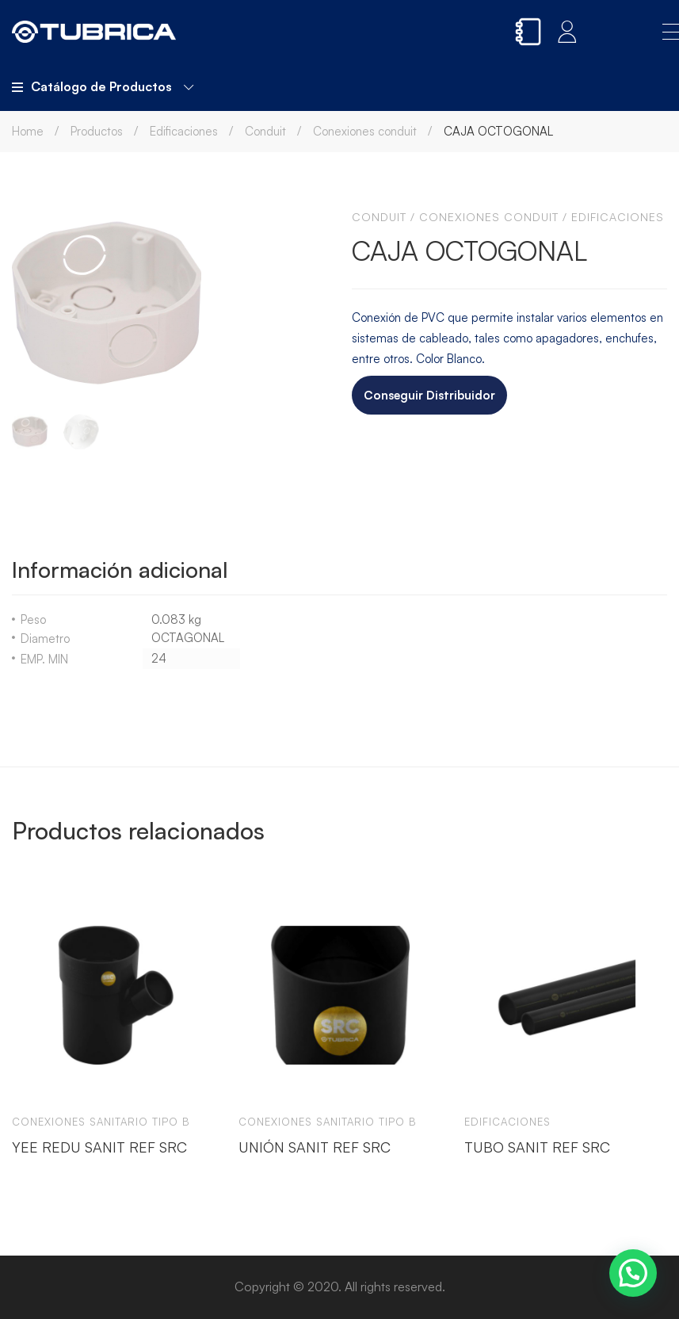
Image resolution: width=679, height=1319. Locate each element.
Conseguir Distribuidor (429, 395)
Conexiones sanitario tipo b (101, 1121)
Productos (97, 131)
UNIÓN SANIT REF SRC (314, 1147)
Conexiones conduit (365, 131)
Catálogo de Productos (102, 86)
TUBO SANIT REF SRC (537, 1147)
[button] (633, 1273)
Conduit (265, 131)
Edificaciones (184, 131)
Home (28, 131)
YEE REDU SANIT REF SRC (99, 1147)
